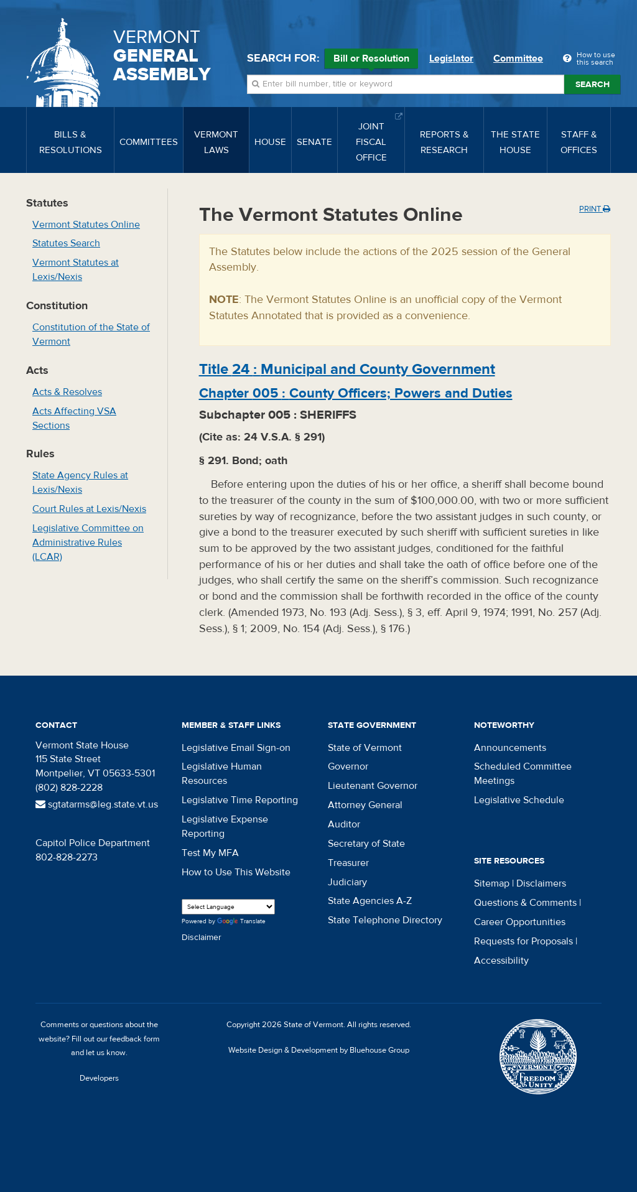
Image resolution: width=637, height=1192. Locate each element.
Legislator (451, 58)
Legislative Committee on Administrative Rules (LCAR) (88, 542)
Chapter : (356, 393)
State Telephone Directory (385, 920)
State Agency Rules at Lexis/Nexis (80, 482)
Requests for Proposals (523, 941)
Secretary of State (366, 843)
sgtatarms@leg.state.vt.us (96, 804)
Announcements (510, 748)
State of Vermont (365, 748)
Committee (518, 58)
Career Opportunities (519, 922)
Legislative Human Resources (222, 773)
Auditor (344, 824)
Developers (99, 1078)
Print (594, 209)
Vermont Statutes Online (86, 224)
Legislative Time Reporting (240, 800)
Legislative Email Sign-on (236, 748)
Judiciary (347, 882)
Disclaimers (541, 883)
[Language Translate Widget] (228, 907)
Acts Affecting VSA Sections (74, 418)
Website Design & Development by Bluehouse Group (318, 1050)
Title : (347, 369)
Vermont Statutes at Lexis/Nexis (75, 269)
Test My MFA (210, 853)
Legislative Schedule (519, 800)
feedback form (134, 1039)
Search (592, 84)
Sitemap (491, 883)
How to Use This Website (236, 872)
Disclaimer (201, 937)
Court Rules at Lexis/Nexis (89, 509)
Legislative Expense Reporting (225, 826)
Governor (348, 766)
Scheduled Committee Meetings (523, 773)
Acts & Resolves (67, 392)
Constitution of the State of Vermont (91, 334)
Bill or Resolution (371, 60)
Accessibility (501, 960)
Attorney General (365, 805)
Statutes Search (66, 243)
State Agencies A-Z (370, 901)
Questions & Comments (525, 902)
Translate (241, 921)
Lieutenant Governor (372, 786)
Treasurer (348, 863)
